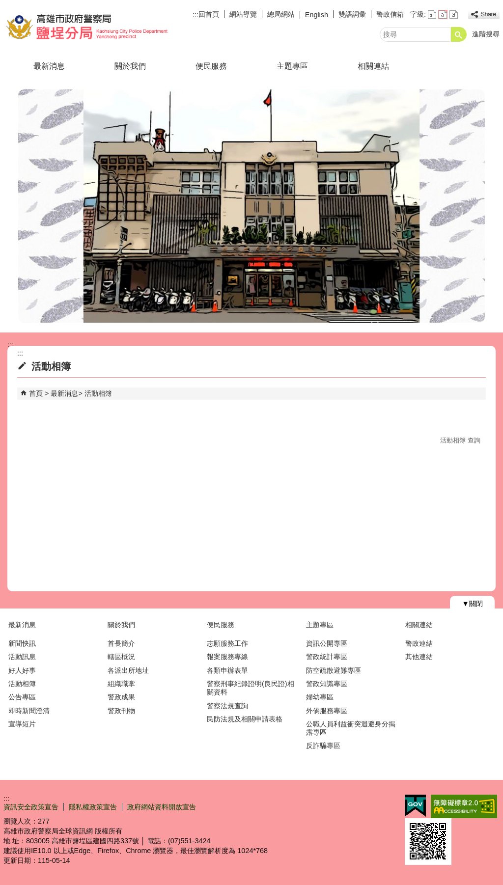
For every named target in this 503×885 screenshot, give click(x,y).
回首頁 (208, 14)
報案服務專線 (227, 657)
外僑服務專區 (326, 711)
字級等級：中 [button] (442, 14)
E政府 (415, 806)
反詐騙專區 (323, 745)
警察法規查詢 (227, 706)
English (316, 15)
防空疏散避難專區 (333, 670)
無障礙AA (464, 806)
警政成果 (121, 697)
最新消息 (49, 66)
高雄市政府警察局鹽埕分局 (86, 26)
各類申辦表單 (227, 670)
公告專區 (22, 697)
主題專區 (292, 66)
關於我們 (130, 66)
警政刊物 (121, 711)
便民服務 (211, 66)
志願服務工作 (227, 643)
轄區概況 (121, 657)
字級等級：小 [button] (432, 14)
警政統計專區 (326, 657)
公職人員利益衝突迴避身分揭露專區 (350, 728)
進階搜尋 (486, 34)
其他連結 (419, 657)
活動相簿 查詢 (460, 440)
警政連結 (419, 643)
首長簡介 (121, 643)
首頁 (36, 393)
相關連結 (373, 66)
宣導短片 (22, 724)
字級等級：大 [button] (453, 14)
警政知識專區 (326, 684)
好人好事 (22, 670)
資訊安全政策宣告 (30, 807)
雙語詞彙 (352, 14)
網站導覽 (243, 14)
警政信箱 (390, 14)
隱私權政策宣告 (93, 807)
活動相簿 (98, 393)
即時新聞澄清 (29, 711)
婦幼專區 (320, 697)
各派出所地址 (128, 670)
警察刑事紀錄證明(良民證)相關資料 (250, 688)
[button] (459, 34)
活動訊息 (22, 657)
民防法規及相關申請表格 (244, 719)
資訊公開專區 (326, 643)
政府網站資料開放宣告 (161, 807)
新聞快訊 (22, 643)
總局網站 (281, 14)
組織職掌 (121, 684)
